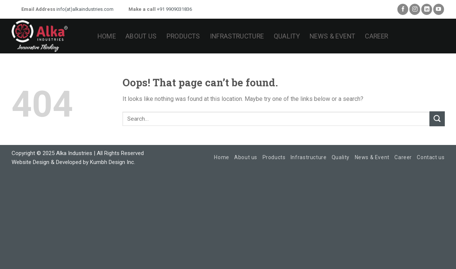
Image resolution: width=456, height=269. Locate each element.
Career (376, 36)
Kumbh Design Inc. (112, 162)
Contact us (430, 157)
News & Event (332, 36)
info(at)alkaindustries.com (84, 9)
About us (141, 36)
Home (106, 36)
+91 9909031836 (174, 9)
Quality (287, 36)
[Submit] (436, 118)
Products (183, 36)
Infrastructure (237, 36)
